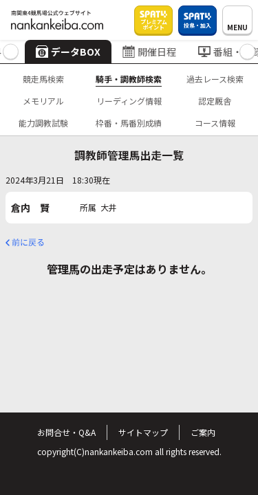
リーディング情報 (129, 101)
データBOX (68, 51)
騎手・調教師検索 (129, 79)
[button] (11, 52)
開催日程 (149, 51)
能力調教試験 (43, 123)
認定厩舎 (214, 101)
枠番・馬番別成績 (129, 123)
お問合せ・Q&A (66, 432)
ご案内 (203, 432)
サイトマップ (143, 432)
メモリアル (43, 101)
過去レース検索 (215, 79)
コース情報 (215, 123)
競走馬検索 (43, 79)
